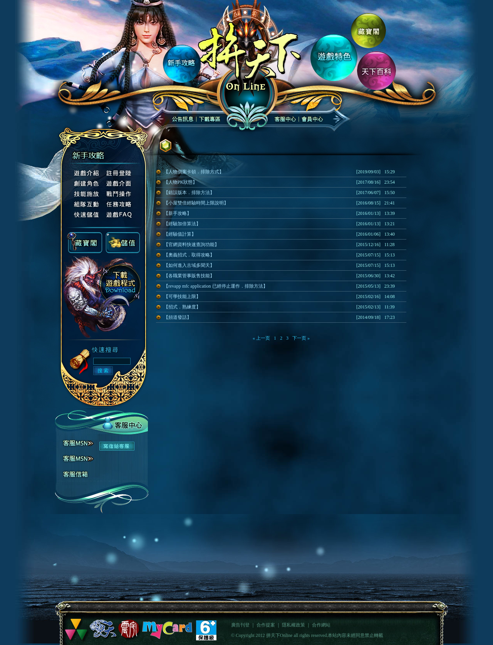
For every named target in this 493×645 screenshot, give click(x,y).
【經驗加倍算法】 (182, 223)
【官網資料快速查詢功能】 (191, 244)
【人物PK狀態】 (180, 182)
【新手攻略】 (177, 213)
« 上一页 (261, 338)
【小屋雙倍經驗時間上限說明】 (196, 203)
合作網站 (321, 625)
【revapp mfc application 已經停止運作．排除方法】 (216, 286)
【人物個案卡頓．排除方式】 (194, 171)
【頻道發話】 (177, 317)
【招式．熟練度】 (182, 307)
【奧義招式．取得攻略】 (189, 255)
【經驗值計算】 (180, 234)
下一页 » (301, 338)
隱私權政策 (293, 625)
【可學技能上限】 (182, 296)
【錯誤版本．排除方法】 (189, 192)
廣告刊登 (240, 625)
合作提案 (266, 625)
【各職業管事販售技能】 (189, 275)
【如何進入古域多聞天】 (189, 265)
